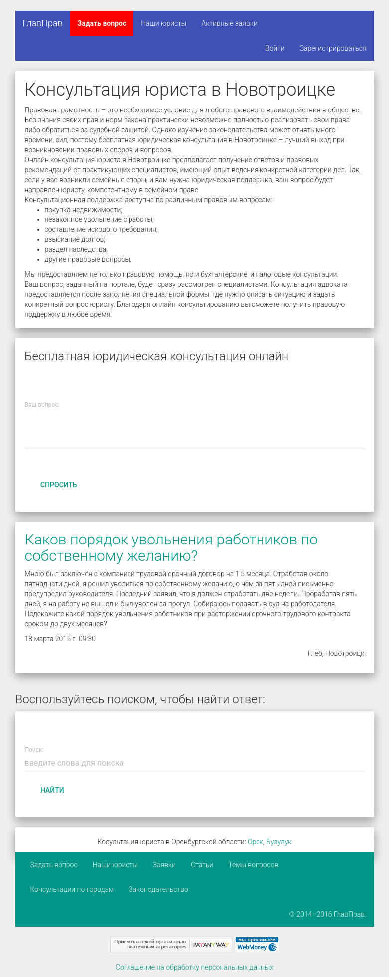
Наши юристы (163, 23)
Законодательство (158, 889)
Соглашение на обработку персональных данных (194, 967)
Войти (275, 48)
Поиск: (34, 749)
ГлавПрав (43, 23)
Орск (255, 842)
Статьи (202, 864)
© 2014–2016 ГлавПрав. (328, 914)
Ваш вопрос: (42, 404)
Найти (52, 790)
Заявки (164, 864)
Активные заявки (229, 23)
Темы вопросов (253, 864)
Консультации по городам (72, 889)
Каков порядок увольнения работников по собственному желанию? (171, 547)
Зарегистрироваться (333, 48)
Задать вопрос (102, 23)
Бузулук (279, 842)
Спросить (58, 485)
